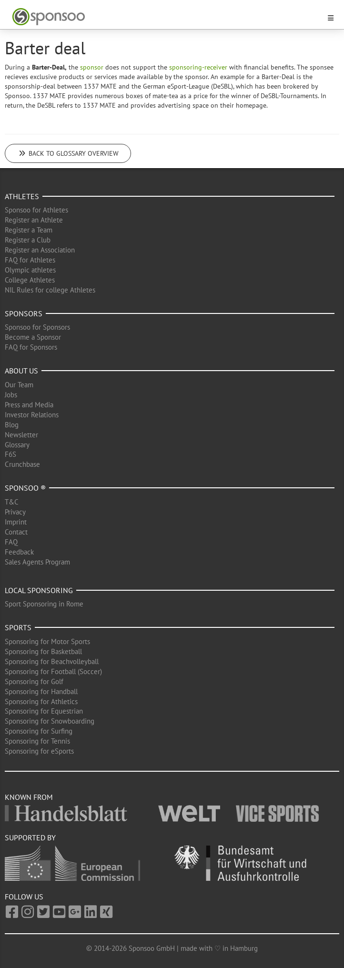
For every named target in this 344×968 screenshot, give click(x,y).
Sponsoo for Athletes (36, 209)
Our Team (19, 384)
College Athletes (30, 279)
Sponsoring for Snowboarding (49, 721)
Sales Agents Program (37, 561)
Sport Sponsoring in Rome (44, 603)
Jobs (11, 394)
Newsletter (21, 434)
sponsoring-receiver (198, 67)
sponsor (91, 67)
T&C (12, 501)
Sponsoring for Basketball (43, 651)
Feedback (19, 551)
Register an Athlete (34, 219)
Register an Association (40, 249)
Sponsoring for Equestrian (44, 711)
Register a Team (28, 229)
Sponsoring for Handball (41, 691)
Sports (18, 627)
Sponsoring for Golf (34, 681)
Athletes (22, 196)
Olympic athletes (30, 269)
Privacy (15, 511)
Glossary (17, 444)
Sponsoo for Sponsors (37, 327)
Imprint (16, 521)
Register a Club (28, 239)
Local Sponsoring (39, 590)
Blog (12, 424)
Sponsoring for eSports (39, 751)
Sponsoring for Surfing (38, 731)
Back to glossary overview (68, 153)
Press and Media (29, 404)
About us (21, 370)
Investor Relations (32, 414)
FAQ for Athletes (30, 259)
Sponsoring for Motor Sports (47, 641)
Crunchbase (22, 464)
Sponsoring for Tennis (37, 741)
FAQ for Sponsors (31, 347)
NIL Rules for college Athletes (50, 289)
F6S (10, 454)
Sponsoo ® (25, 488)
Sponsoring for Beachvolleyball (52, 661)
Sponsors (23, 313)
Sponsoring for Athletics (41, 701)
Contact (16, 531)
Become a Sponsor (33, 337)
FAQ (11, 541)
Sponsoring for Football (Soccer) (53, 671)
